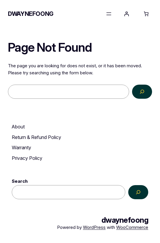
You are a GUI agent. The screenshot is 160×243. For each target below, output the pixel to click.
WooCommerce (132, 227)
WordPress (94, 227)
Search (20, 181)
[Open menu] (108, 13)
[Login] (126, 14)
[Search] (142, 92)
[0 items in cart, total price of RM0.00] (146, 14)
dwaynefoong (31, 13)
